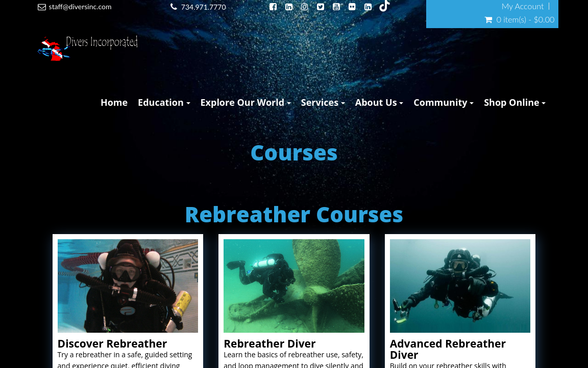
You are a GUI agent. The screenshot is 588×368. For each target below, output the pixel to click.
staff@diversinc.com (80, 6)
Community (443, 102)
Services (323, 102)
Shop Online (515, 102)
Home (114, 102)
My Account (523, 6)
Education (164, 102)
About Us (379, 102)
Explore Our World (246, 102)
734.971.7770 (203, 7)
